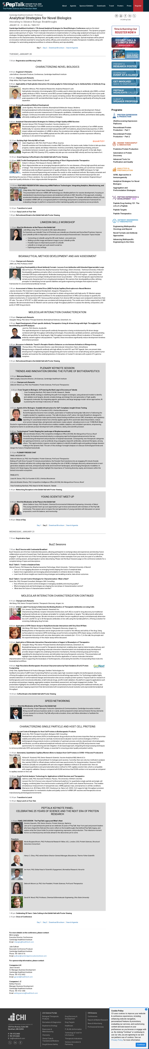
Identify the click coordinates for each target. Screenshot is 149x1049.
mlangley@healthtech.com (24, 942)
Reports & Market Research (98, 1020)
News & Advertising (95, 1023)
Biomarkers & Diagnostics (51, 1022)
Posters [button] (120, 6)
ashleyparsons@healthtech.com (26, 993)
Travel (111, 6)
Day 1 (39, 48)
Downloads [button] (101, 6)
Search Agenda (72, 48)
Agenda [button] (73, 6)
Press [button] (129, 6)
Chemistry (46, 1035)
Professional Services (96, 1027)
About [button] (64, 6)
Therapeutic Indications (73, 1038)
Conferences (92, 1016)
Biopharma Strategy (49, 1026)
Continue (141, 1045)
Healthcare (69, 1026)
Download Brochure (56, 48)
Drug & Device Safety (50, 1044)
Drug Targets (69, 1022)
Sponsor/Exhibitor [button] (86, 6)
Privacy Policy (117, 1040)
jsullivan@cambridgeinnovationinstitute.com (30, 956)
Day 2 (45, 48)
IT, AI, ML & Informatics (73, 1029)
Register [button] (138, 6)
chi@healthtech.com (17, 1038)
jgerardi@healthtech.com (23, 977)
